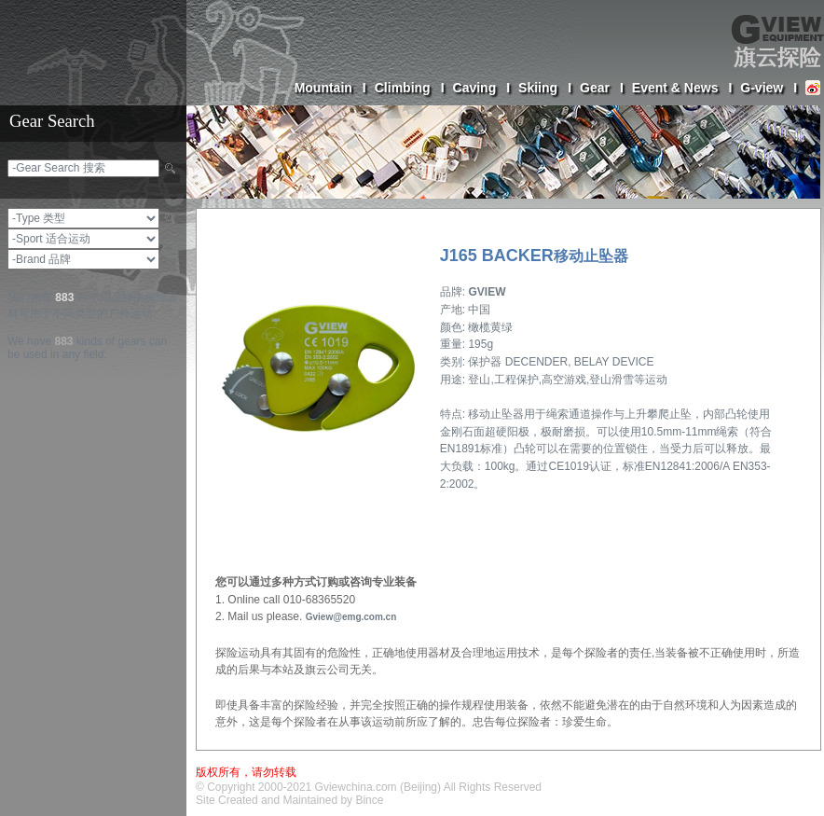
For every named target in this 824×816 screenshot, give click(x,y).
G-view (768, 87)
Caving (482, 87)
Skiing (544, 87)
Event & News (682, 87)
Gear (602, 87)
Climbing (410, 87)
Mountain (330, 87)
